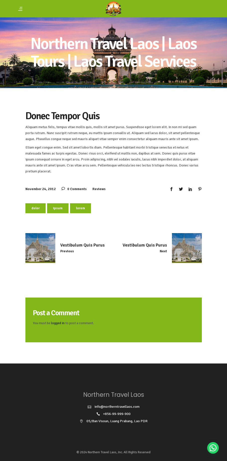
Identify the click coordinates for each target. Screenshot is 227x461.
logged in (58, 323)
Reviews (99, 189)
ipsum (58, 208)
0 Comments (74, 189)
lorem (80, 208)
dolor (35, 208)
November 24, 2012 (40, 189)
